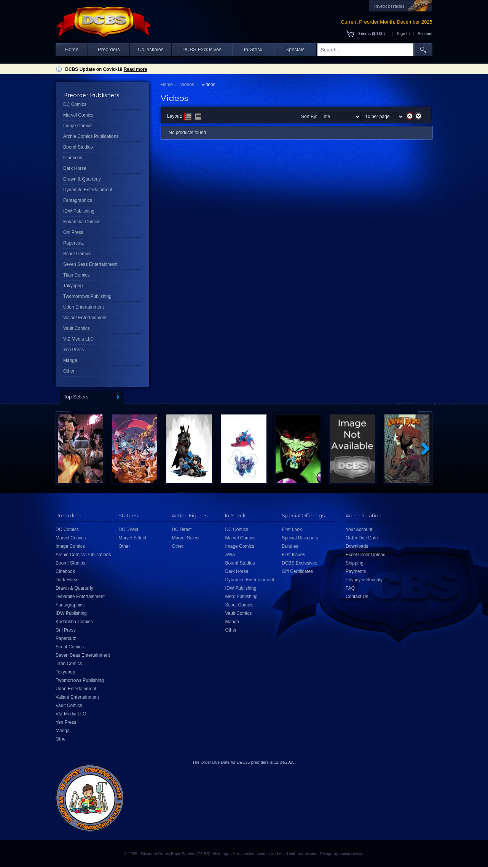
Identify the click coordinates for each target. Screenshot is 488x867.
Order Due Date (362, 538)
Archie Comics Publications (90, 136)
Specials (295, 49)
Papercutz (73, 243)
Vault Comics (76, 328)
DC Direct (128, 529)
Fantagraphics (77, 200)
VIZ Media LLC (78, 339)
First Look (292, 529)
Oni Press (73, 232)
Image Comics (77, 125)
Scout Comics (77, 253)
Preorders (109, 49)
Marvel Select (132, 538)
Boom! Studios (78, 147)
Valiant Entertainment (85, 317)
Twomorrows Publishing (87, 296)
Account (425, 33)
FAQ (350, 588)
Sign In (403, 33)
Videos (187, 84)
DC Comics (74, 104)
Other (69, 371)
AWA (230, 554)
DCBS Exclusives (202, 49)
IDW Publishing (78, 211)
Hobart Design (351, 854)
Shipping (355, 563)
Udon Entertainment (83, 307)
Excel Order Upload (366, 554)
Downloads (357, 546)
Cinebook (73, 157)
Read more (135, 69)
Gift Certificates (297, 571)
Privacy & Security (364, 579)
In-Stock (253, 49)
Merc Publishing (241, 596)
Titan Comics (76, 275)
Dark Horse (74, 168)
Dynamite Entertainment (87, 189)
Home (71, 49)
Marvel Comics (78, 115)
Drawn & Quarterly (82, 179)
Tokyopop (73, 285)
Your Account (359, 529)
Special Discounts (300, 538)
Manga (70, 360)
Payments (356, 571)
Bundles (290, 546)
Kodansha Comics (81, 221)
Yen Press (73, 349)
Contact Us (357, 596)
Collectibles (150, 49)
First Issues (293, 554)
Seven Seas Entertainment (90, 264)
